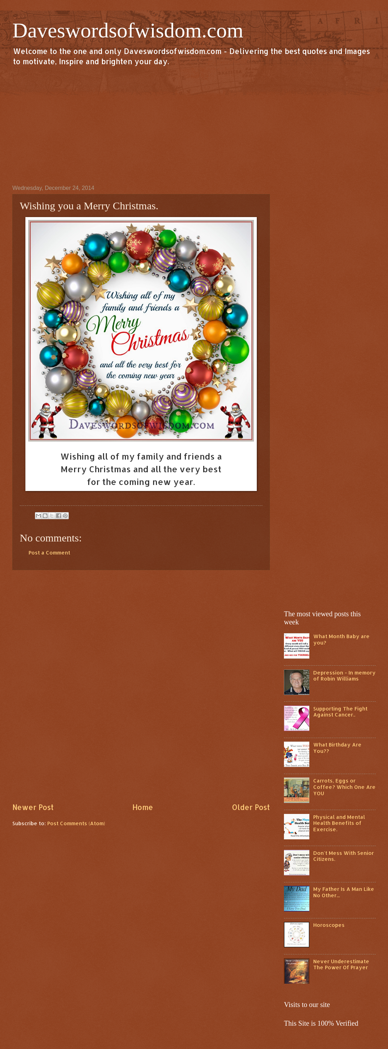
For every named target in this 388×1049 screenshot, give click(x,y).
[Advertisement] (194, 125)
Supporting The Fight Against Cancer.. (340, 711)
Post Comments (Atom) (76, 823)
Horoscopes (329, 925)
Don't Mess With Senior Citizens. (343, 856)
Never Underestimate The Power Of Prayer (341, 964)
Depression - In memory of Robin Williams (344, 675)
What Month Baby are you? (341, 639)
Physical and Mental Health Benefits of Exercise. (339, 823)
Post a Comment (49, 552)
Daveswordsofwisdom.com (127, 30)
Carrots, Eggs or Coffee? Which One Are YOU (344, 786)
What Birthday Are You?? (337, 747)
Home (142, 807)
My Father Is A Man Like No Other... (343, 892)
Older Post (251, 807)
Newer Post (33, 807)
